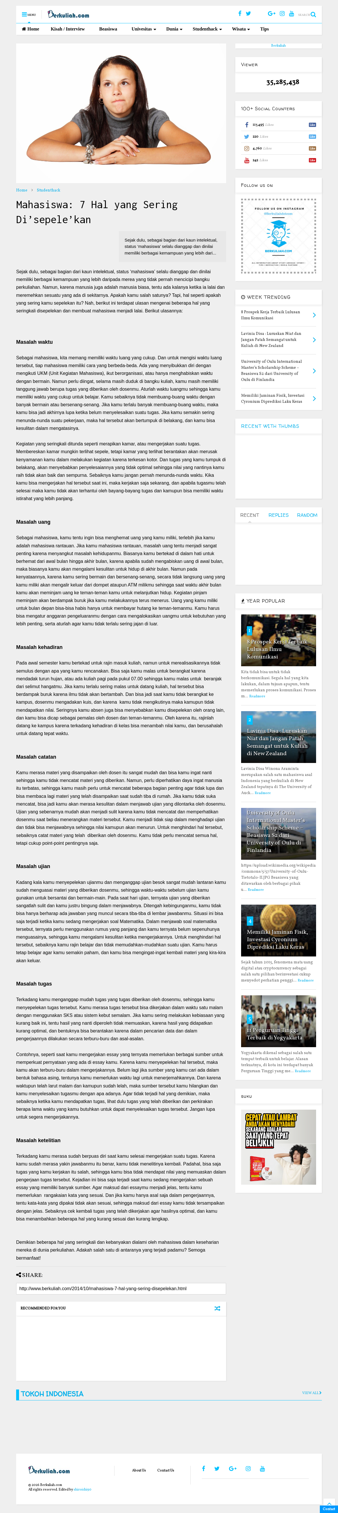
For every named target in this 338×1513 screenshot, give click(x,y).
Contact (329, 1509)
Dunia (174, 28)
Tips (264, 28)
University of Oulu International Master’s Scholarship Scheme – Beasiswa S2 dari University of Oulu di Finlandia (276, 832)
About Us (139, 1470)
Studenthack (207, 28)
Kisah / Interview (68, 28)
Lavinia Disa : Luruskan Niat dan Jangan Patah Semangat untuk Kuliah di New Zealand (277, 742)
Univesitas (144, 28)
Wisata (241, 28)
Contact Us (165, 1470)
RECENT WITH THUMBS (270, 426)
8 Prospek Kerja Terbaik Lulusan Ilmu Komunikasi (277, 649)
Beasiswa (108, 28)
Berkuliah (278, 45)
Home (30, 28)
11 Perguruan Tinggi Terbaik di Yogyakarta (275, 1034)
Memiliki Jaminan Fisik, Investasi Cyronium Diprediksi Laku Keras (277, 939)
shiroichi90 (82, 1489)
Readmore (257, 696)
